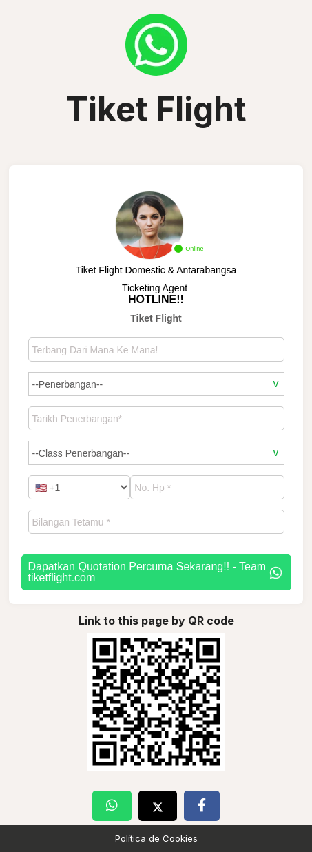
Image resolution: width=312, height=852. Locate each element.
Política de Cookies (156, 838)
